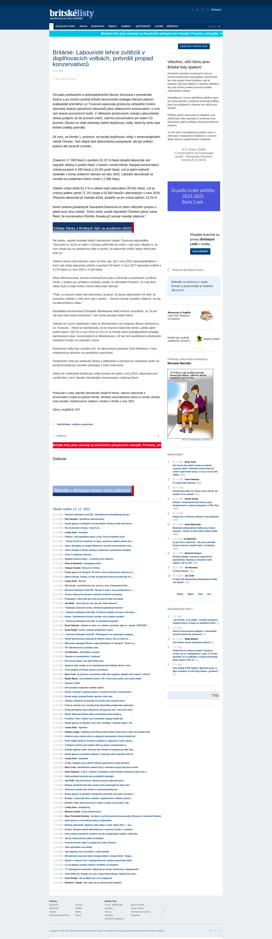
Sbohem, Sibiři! (72, 683)
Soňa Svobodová (73, 563)
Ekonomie (53, 908)
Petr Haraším (71, 519)
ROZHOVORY (97, 26)
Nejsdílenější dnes (180, 608)
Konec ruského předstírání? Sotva (96, 630)
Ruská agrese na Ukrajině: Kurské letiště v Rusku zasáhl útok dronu (98, 523)
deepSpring (84, 807)
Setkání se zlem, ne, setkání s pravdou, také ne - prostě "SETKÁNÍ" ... (115, 625)
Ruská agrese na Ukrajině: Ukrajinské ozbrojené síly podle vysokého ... (100, 794)
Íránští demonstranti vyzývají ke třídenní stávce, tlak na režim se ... (98, 639)
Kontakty (109, 908)
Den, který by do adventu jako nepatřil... (103, 882)
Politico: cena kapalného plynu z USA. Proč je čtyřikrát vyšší (95, 537)
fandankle (83, 758)
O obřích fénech (184, 571)
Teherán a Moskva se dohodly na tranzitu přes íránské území (95, 701)
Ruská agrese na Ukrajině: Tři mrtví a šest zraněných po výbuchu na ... (100, 572)
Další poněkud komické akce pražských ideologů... (90, 776)
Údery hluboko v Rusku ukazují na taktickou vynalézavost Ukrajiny (98, 550)
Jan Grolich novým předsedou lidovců (194, 642)
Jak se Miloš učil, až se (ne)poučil (95, 878)
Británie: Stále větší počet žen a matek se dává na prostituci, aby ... (98, 803)
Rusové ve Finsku (91, 568)
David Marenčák (193, 524)
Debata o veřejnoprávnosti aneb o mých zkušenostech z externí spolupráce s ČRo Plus (196, 505)
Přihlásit (214, 9)
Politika (78, 908)
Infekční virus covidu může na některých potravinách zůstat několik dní (100, 736)
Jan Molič (69, 603)
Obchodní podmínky (114, 919)
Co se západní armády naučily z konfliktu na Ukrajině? (91, 865)
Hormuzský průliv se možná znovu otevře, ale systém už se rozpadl (195, 493)
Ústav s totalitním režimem (78, 554)
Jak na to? (177, 290)
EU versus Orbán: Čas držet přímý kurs (84, 661)
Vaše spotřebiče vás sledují (78, 847)
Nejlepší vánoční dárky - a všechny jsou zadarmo (89, 559)
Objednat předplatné (193, 46)
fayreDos (82, 727)
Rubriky (126, 26)
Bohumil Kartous (193, 553)
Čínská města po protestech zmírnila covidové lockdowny (93, 594)
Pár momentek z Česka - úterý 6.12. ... (83, 528)
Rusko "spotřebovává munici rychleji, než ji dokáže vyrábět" (95, 616)
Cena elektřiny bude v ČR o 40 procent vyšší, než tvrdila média (110, 678)
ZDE (77, 409)
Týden (180, 594)
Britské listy (73, 14)
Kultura (52, 912)
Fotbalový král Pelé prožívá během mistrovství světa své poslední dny (115, 732)
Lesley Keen (71, 532)
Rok (200, 594)
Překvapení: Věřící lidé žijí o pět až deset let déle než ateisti (94, 599)
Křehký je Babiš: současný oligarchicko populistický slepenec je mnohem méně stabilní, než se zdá (192, 560)
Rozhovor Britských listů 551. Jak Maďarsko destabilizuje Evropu (97, 514)
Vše (209, 594)
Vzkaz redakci (137, 908)
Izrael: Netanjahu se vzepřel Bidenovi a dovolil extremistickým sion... (99, 546)
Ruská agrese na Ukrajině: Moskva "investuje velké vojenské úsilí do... (100, 754)
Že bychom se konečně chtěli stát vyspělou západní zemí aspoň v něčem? (113, 674)
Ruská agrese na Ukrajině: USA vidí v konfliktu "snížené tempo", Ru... (99, 723)
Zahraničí (53, 905)
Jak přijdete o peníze (89, 652)
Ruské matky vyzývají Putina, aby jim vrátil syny (88, 696)
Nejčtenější (143, 26)
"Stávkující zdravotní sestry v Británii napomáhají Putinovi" (94, 608)
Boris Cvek (70, 674)
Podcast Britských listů (186, 269)
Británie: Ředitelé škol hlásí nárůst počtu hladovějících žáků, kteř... (98, 785)
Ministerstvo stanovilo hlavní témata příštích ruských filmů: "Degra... (99, 856)
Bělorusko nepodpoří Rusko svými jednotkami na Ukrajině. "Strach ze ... (100, 643)
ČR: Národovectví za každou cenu (81, 647)
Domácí (78, 905)
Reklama (109, 915)
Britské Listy (195, 907)
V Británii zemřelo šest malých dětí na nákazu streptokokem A (95, 745)
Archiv (83, 26)
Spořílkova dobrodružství (91, 519)
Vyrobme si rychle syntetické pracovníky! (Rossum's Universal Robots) (126, 816)
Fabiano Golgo (72, 732)
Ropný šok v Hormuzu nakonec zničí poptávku (196, 518)
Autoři (159, 26)
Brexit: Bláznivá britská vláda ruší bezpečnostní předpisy (93, 714)
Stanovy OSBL (137, 905)
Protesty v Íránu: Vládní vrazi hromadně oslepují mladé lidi (94, 718)
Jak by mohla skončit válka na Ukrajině (84, 838)
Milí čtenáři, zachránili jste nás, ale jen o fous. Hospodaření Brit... (97, 585)
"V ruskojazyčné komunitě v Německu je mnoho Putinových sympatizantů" (102, 869)
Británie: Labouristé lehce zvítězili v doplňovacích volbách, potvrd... (98, 798)
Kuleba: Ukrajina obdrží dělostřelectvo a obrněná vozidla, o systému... (99, 829)
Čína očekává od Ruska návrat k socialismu (86, 670)
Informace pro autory (140, 912)
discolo (82, 581)
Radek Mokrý (71, 678)
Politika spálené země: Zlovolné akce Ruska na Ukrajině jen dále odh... (99, 749)
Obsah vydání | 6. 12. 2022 (71, 509)
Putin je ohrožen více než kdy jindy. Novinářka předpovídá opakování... (100, 705)
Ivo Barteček (190, 539)
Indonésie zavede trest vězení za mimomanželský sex (91, 789)
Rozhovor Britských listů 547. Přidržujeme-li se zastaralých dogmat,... (100, 634)
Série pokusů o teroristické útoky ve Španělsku (88, 820)
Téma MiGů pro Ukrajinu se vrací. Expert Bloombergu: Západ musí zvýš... (101, 874)
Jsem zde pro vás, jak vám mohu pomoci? (96, 603)
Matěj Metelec (191, 639)
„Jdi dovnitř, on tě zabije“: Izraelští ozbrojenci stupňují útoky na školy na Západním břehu (196, 622)
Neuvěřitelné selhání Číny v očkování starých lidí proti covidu (107, 767)
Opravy (108, 912)
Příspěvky (172, 26)
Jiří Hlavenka (71, 652)
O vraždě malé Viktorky (187, 483)
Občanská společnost (59, 915)
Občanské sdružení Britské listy (83, 931)
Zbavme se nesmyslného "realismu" (83, 656)
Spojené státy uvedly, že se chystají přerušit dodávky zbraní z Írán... (98, 665)
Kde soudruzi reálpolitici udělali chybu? (84, 687)
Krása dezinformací (91, 811)
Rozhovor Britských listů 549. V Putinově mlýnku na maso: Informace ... (101, 612)
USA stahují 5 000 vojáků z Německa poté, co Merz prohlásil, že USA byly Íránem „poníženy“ (196, 671)
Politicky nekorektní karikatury (188, 361)
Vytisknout (60, 436)
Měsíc (191, 594)
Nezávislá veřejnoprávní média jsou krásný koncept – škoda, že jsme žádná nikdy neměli (195, 531)
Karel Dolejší (71, 630)
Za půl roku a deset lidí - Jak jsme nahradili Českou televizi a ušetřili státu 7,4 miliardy (194, 545)
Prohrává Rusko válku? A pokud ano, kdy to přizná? (90, 842)
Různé (78, 915)
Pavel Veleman (72, 625)
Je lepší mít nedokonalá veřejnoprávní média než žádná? (195, 581)
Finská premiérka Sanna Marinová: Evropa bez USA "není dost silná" (99, 710)
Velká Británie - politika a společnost (75, 424)
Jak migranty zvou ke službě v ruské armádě (87, 851)
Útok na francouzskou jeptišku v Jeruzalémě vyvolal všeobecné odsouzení (195, 633)
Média (78, 912)
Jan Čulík (69, 780)
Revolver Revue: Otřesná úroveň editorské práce (100, 780)
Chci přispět (200, 251)
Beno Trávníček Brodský (77, 816)
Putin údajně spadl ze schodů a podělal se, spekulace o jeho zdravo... (99, 741)
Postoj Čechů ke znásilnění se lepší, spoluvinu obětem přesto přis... (99, 541)
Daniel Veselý (191, 499)
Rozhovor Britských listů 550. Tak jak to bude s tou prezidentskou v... (99, 590)
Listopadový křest (92, 563)
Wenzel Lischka (72, 811)
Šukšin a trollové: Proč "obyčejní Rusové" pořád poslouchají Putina (98, 860)
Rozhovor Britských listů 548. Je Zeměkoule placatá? (92, 621)
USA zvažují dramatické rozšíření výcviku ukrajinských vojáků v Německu (101, 834)
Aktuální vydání (65, 26)
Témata (113, 26)
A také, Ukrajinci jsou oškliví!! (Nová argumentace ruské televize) (97, 763)
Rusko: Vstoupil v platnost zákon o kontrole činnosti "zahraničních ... (99, 692)
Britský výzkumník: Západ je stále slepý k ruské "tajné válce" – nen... (99, 825)
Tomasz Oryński (73, 568)
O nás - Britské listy (114, 905)
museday (82, 532)
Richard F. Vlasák (73, 882)
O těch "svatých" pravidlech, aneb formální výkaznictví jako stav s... (114, 772)
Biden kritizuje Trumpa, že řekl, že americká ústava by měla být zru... (98, 577)
